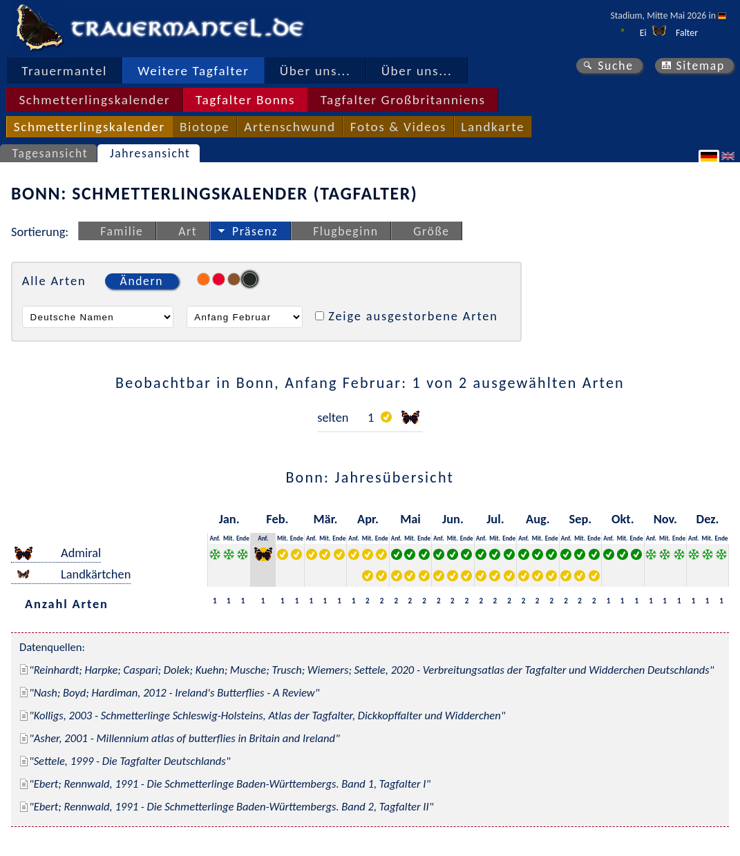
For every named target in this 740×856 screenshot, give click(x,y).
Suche (616, 65)
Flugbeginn (345, 231)
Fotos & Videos (398, 127)
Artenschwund (289, 127)
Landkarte (492, 127)
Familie (121, 231)
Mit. (228, 538)
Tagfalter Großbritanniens (403, 100)
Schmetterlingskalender (94, 100)
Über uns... (315, 71)
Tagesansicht (50, 153)
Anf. (214, 538)
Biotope (204, 127)
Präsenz (255, 231)
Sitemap (700, 65)
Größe (431, 231)
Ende (242, 538)
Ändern (141, 281)
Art (187, 231)
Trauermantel (64, 71)
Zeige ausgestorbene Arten (413, 316)
